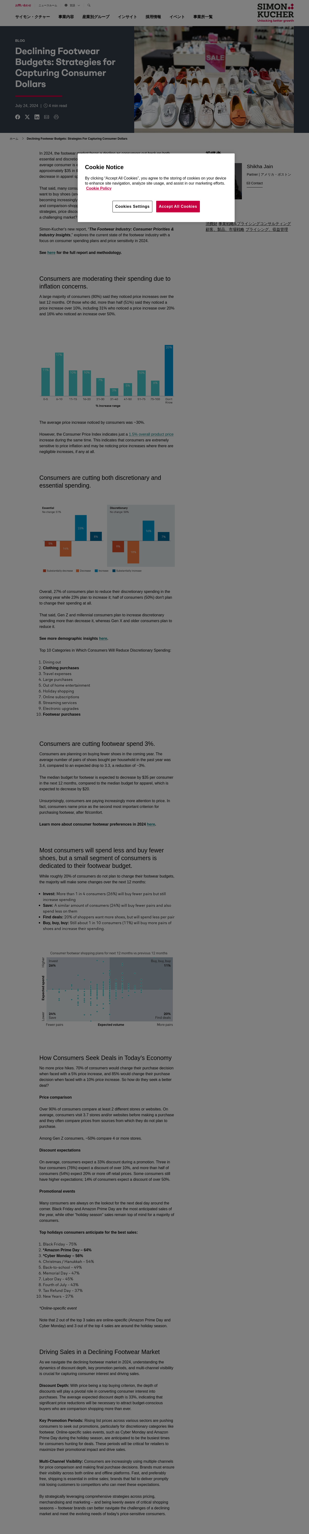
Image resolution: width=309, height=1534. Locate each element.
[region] (156, 187)
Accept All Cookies (178, 206)
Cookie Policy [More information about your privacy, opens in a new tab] (99, 188)
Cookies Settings (132, 206)
